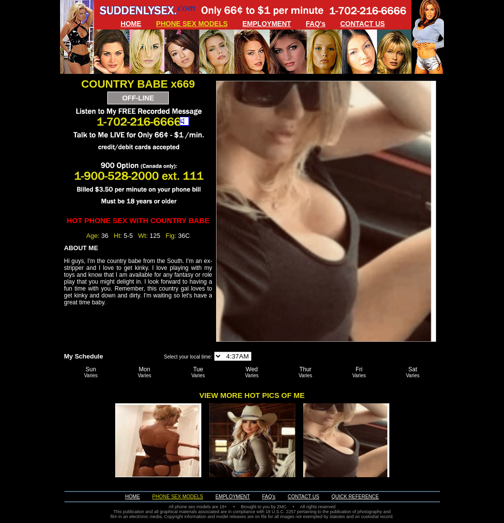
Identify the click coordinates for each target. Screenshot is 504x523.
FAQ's (315, 24)
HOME (131, 24)
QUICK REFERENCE (355, 496)
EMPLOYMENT (267, 24)
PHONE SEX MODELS (191, 24)
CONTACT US (362, 24)
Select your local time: (188, 357)
